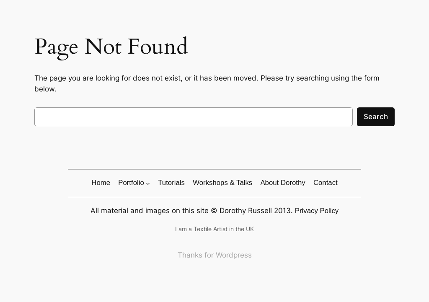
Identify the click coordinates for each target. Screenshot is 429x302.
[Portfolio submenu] (148, 183)
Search (376, 116)
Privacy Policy (317, 211)
